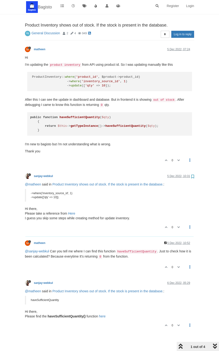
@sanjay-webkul (37, 251)
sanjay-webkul (43, 176)
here (102, 316)
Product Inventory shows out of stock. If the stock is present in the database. (107, 184)
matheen (39, 49)
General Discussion (45, 33)
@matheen (33, 184)
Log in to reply (183, 34)
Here (71, 213)
